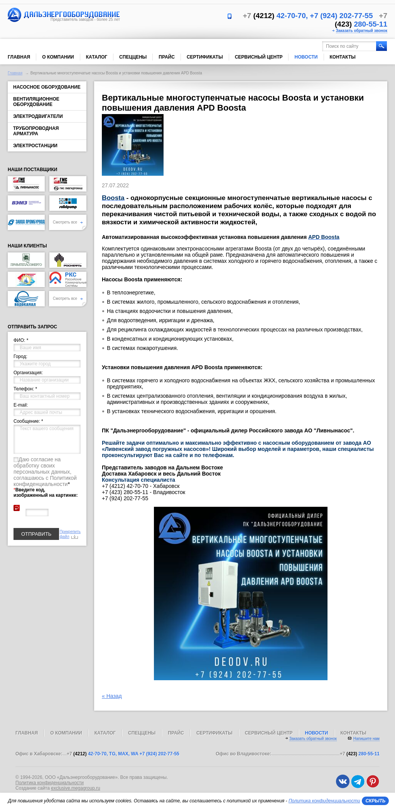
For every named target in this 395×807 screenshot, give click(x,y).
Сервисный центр (259, 57)
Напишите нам (366, 738)
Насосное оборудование (47, 87)
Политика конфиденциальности (49, 782)
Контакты (343, 57)
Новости (305, 57)
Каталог (96, 57)
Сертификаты (205, 57)
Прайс (167, 57)
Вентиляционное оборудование (36, 101)
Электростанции (35, 145)
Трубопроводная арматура (36, 131)
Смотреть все (68, 222)
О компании (58, 57)
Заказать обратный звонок (361, 31)
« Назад (112, 696)
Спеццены (133, 57)
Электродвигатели (38, 116)
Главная (19, 57)
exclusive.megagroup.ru (75, 788)
